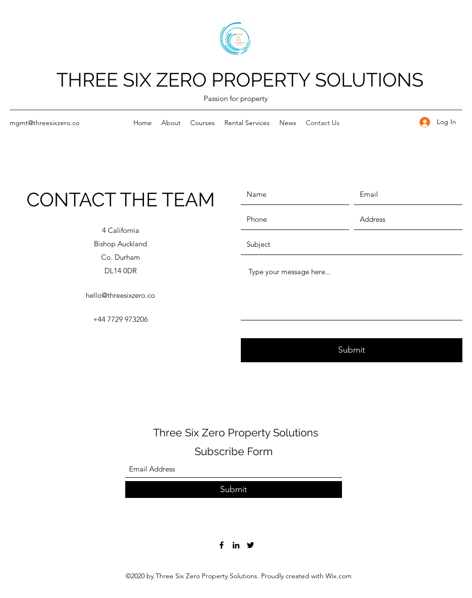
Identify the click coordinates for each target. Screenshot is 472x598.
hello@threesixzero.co (120, 295)
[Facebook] (221, 545)
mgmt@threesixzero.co (44, 122)
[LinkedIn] (236, 545)
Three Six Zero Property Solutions (235, 432)
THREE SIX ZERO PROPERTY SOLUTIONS (239, 79)
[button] (171, 122)
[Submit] (351, 350)
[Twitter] (250, 545)
